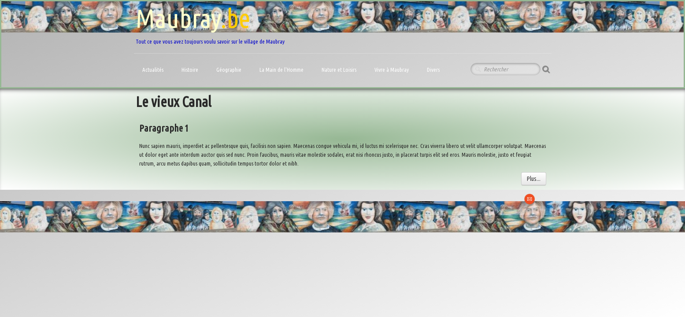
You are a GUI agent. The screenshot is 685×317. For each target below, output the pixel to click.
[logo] (210, 24)
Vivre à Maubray (392, 69)
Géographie (229, 69)
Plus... (534, 178)
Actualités (153, 69)
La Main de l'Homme (282, 69)
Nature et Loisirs (340, 69)
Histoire (190, 69)
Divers (434, 69)
